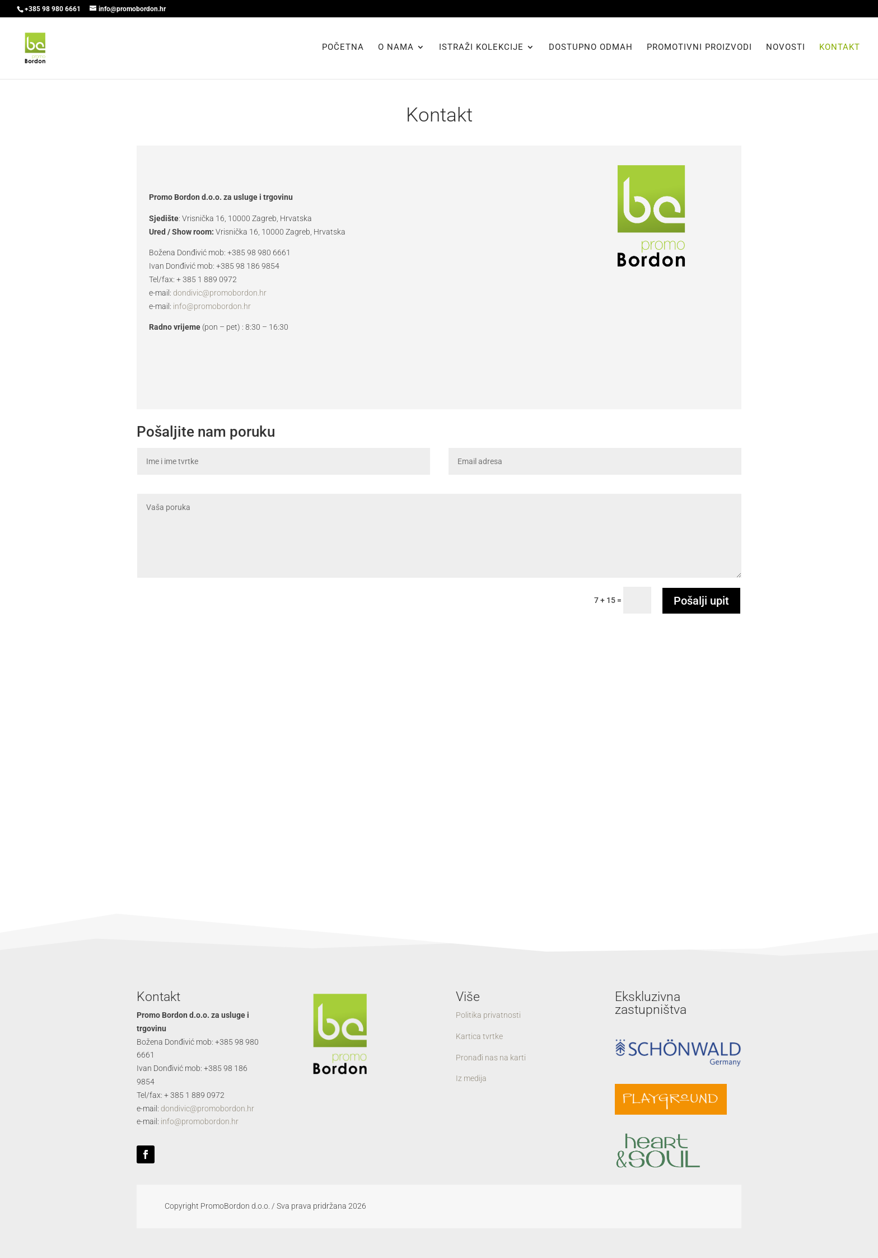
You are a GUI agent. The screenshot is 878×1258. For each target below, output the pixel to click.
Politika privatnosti (488, 1015)
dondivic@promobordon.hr (220, 292)
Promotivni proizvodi (699, 49)
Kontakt (839, 49)
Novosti (785, 49)
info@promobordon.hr (212, 306)
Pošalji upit (701, 600)
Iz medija (471, 1078)
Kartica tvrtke (479, 1036)
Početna (343, 49)
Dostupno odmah (591, 49)
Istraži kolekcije (481, 49)
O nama (396, 49)
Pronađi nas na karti (491, 1057)
